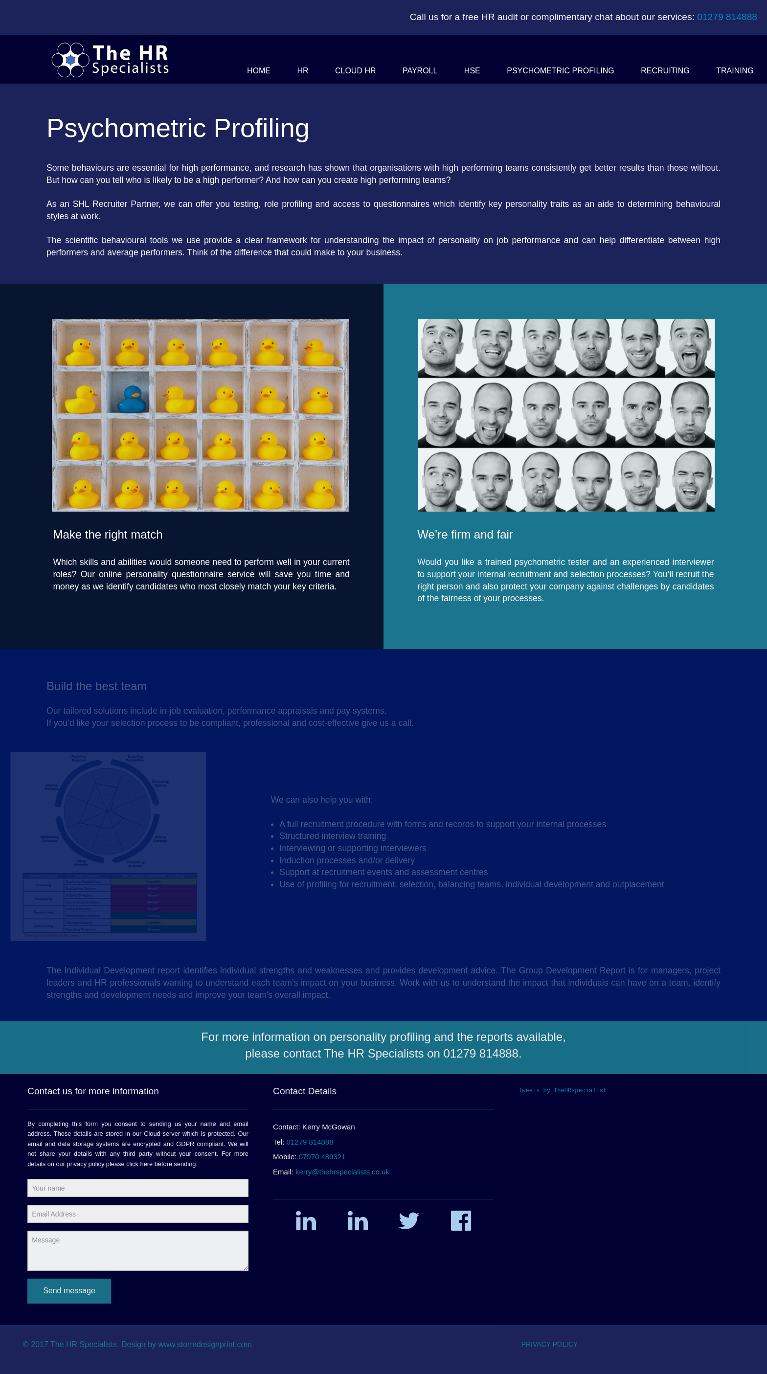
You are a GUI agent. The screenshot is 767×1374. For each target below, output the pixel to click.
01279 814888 (727, 17)
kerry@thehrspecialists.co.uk (342, 1172)
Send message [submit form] (69, 1290)
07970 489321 (322, 1156)
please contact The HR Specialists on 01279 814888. (383, 1053)
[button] (259, 71)
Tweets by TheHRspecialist (563, 1090)
